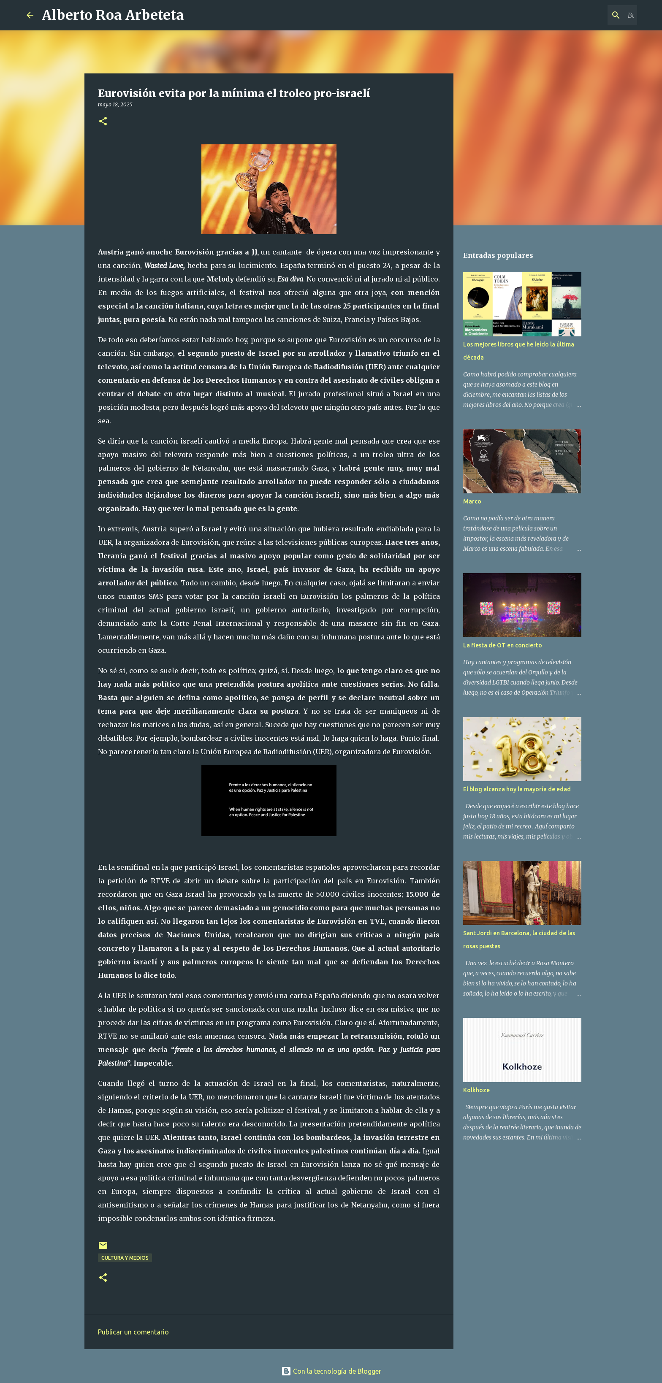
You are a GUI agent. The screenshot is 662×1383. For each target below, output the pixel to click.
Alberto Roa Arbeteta (113, 15)
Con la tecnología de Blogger (331, 1371)
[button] (103, 121)
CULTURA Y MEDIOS (125, 1258)
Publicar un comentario (133, 1332)
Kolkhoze (476, 1090)
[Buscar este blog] (592, 15)
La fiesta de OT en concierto (502, 645)
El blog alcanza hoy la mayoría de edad (517, 789)
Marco (472, 501)
